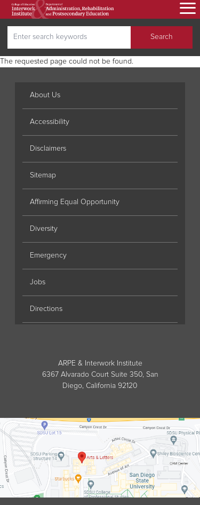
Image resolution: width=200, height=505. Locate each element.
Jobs (37, 282)
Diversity (44, 228)
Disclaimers (48, 148)
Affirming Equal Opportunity (74, 202)
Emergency (48, 255)
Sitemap (43, 175)
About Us (45, 95)
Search (161, 37)
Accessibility (49, 122)
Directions (46, 309)
